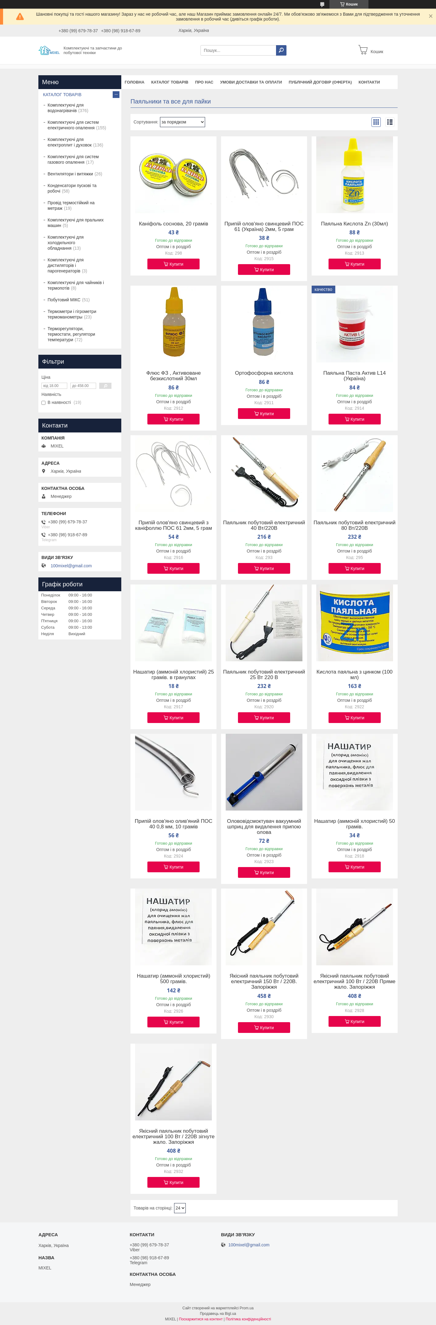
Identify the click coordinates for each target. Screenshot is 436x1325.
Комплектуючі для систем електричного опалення (73, 125)
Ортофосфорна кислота (264, 373)
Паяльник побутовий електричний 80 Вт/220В (354, 525)
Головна (134, 82)
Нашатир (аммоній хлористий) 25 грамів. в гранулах (173, 674)
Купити (176, 264)
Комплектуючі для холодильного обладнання (66, 243)
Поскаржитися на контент (201, 1319)
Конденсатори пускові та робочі (72, 188)
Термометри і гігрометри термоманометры (72, 314)
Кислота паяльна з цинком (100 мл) (355, 674)
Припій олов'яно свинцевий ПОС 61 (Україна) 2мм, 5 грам (264, 226)
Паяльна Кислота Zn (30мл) (354, 224)
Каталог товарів (169, 82)
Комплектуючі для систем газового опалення (73, 159)
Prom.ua (247, 1308)
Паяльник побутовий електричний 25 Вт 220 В (264, 674)
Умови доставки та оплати (251, 82)
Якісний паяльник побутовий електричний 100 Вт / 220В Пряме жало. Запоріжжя (354, 981)
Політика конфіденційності (248, 1319)
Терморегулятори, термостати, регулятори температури (71, 334)
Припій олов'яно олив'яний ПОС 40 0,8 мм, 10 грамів (173, 824)
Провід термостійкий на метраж (71, 205)
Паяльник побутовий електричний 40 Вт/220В (264, 525)
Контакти (369, 82)
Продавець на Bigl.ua (218, 1313)
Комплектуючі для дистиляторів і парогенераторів (66, 265)
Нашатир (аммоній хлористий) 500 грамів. (173, 978)
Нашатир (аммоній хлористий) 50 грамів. (354, 824)
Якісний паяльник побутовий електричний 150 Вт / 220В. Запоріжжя (264, 981)
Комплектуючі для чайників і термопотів (76, 285)
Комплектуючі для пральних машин (75, 222)
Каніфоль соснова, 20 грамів (173, 224)
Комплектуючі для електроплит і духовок (69, 142)
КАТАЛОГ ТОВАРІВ (62, 94)
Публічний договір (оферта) (320, 82)
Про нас (204, 82)
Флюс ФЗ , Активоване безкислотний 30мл (173, 375)
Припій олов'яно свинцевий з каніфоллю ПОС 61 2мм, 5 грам (173, 525)
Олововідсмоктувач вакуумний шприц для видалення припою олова (264, 827)
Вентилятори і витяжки (70, 173)
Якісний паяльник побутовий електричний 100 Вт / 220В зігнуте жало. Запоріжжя (173, 1136)
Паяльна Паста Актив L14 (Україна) (354, 375)
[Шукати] (281, 50)
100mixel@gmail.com (71, 565)
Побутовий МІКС (64, 299)
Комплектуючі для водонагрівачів (66, 108)
